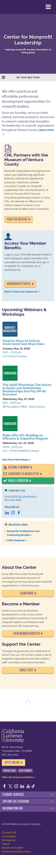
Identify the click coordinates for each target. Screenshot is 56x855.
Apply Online (12, 762)
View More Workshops (15, 459)
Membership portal (19, 284)
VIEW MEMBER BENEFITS (26, 633)
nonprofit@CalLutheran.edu (20, 496)
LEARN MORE (27, 593)
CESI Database (16, 540)
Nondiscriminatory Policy (16, 851)
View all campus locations (17, 777)
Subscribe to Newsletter (23, 474)
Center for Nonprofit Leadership (28, 40)
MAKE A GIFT (26, 670)
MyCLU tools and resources (20, 291)
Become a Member (19, 467)
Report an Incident (12, 847)
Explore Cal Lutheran (16, 801)
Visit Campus (25, 770)
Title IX (6, 843)
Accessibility (9, 836)
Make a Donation (18, 481)
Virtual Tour (9, 770)
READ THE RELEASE (17, 219)
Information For (13, 808)
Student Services (13, 794)
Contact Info (9, 832)
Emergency (8, 840)
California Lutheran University (10, 7)
